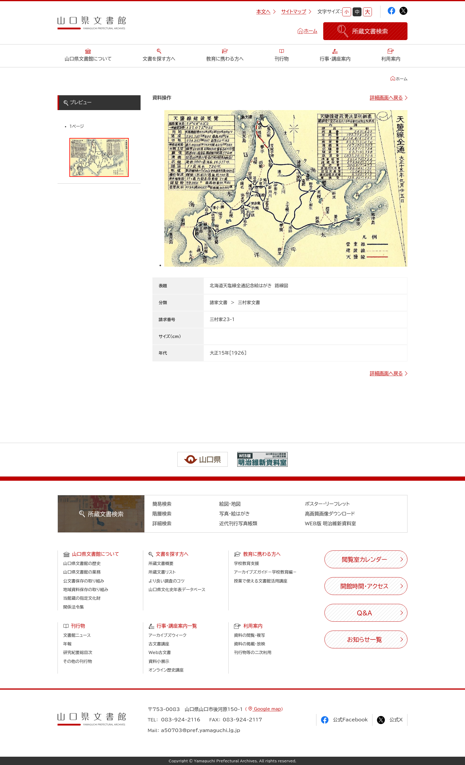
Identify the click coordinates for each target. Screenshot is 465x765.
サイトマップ (296, 11)
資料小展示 (159, 661)
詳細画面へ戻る (386, 97)
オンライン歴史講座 (166, 670)
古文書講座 (159, 644)
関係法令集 (73, 607)
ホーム (310, 30)
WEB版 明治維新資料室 (330, 523)
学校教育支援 (246, 563)
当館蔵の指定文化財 (82, 598)
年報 (67, 644)
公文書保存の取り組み (83, 581)
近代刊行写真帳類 (238, 523)
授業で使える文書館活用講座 (260, 581)
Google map (266, 709)
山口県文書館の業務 (82, 572)
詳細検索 (161, 523)
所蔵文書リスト (162, 572)
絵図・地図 (230, 503)
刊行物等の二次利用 (252, 652)
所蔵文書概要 (161, 563)
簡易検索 (161, 503)
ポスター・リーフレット (327, 503)
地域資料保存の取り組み (85, 590)
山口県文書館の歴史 (82, 563)
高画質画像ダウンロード (330, 513)
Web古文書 (160, 652)
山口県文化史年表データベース (177, 590)
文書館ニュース (77, 635)
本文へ (266, 11)
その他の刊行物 (77, 661)
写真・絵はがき (234, 513)
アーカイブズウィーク (168, 635)
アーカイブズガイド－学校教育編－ (265, 572)
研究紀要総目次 (77, 652)
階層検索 (161, 513)
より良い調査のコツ (166, 581)
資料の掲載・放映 (249, 644)
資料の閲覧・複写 (249, 635)
